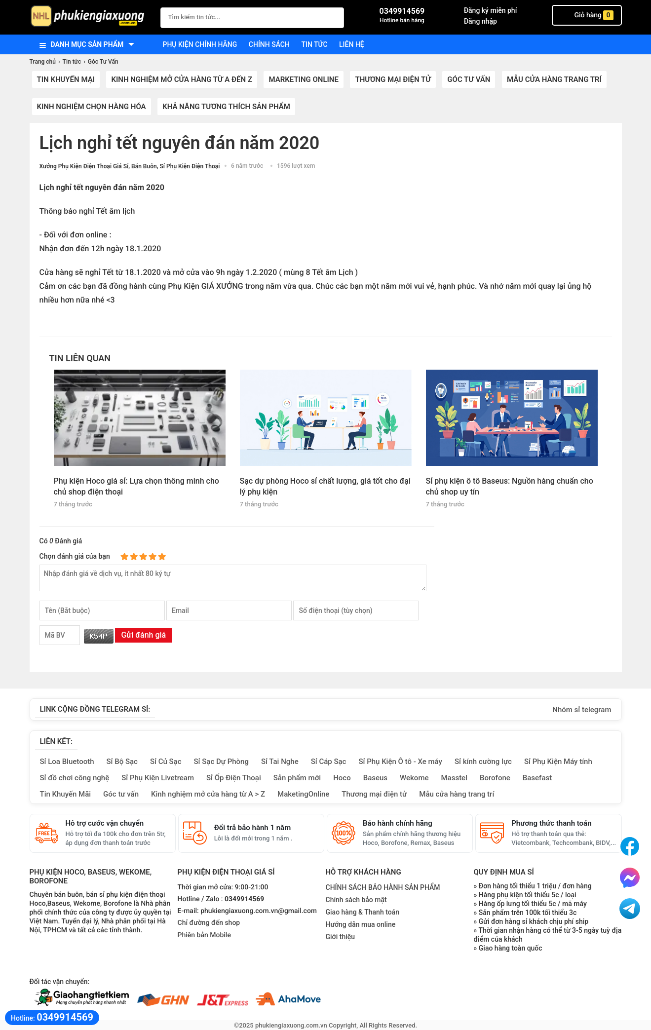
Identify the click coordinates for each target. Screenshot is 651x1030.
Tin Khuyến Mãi (65, 794)
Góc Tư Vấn (468, 79)
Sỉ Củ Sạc (166, 761)
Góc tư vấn (121, 794)
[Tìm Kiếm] (334, 16)
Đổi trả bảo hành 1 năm (252, 827)
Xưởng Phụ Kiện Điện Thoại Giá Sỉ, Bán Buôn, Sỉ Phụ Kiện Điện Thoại (129, 166)
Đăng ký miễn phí (490, 10)
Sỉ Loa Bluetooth (67, 761)
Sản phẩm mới (297, 777)
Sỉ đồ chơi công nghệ (75, 777)
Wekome (414, 777)
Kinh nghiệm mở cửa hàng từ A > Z (208, 794)
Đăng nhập (480, 21)
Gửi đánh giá (143, 635)
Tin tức (314, 44)
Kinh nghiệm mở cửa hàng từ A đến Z (181, 79)
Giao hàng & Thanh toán (362, 912)
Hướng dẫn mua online (361, 924)
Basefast (537, 777)
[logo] (90, 17)
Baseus (375, 777)
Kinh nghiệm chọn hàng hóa (91, 106)
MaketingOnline (303, 794)
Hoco (342, 777)
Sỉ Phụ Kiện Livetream (157, 777)
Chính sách (269, 44)
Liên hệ (351, 44)
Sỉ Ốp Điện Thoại (233, 777)
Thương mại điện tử (392, 79)
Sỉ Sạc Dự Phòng (221, 761)
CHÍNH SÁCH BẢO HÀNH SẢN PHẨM (383, 887)
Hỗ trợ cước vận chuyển (105, 823)
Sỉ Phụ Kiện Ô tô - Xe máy (400, 761)
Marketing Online (303, 79)
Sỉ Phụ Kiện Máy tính (558, 761)
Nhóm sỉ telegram (581, 709)
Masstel (454, 777)
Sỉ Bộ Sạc (122, 761)
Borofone (495, 777)
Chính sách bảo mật (356, 900)
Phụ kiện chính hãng (200, 44)
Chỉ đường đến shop (209, 923)
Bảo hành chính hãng (397, 823)
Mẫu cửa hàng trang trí (554, 79)
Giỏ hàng (586, 15)
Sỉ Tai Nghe (280, 761)
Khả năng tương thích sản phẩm (226, 106)
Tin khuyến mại (66, 79)
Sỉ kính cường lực (483, 761)
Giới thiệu (340, 937)
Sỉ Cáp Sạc (328, 761)
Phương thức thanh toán (551, 823)
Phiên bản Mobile (204, 935)
